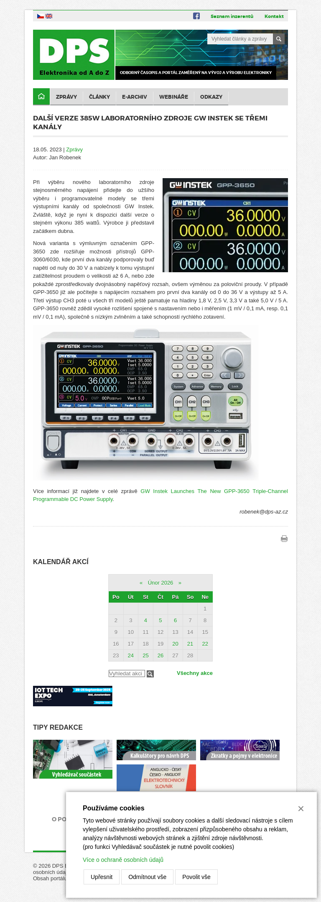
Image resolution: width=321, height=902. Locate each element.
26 (160, 655)
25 (145, 655)
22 (205, 644)
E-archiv (134, 97)
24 (131, 655)
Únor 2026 (160, 583)
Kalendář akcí (61, 561)
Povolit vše (196, 877)
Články (99, 97)
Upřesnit (101, 877)
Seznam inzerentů (232, 16)
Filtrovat (150, 673)
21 (190, 644)
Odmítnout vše (147, 877)
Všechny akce (195, 673)
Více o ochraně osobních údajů (123, 859)
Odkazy (211, 97)
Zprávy (66, 97)
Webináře (173, 97)
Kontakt (274, 16)
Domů (41, 96)
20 (175, 644)
